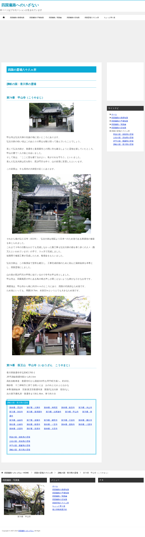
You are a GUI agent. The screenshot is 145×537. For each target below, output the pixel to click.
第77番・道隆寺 (33, 420)
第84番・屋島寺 (68, 424)
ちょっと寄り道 (109, 17)
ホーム (114, 114)
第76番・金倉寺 (16, 420)
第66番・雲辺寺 (16, 407)
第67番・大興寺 (33, 407)
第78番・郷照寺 (50, 420)
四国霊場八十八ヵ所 (92, 17)
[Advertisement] (72, 40)
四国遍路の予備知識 (36, 17)
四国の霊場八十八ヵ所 (43, 473)
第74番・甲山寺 (72, 412)
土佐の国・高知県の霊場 (19, 441)
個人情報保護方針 (59, 509)
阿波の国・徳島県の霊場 (19, 437)
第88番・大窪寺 (50, 429)
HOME (16, 473)
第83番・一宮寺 (50, 424)
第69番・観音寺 (68, 407)
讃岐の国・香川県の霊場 (19, 450)
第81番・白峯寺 (16, 424)
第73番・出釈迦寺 (53, 412)
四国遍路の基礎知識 (17, 17)
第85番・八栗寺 (85, 424)
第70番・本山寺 (85, 407)
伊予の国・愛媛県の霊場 (19, 445)
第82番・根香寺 (33, 424)
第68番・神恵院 (50, 407)
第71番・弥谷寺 (16, 412)
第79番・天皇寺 (68, 420)
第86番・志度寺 (16, 429)
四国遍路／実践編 (55, 17)
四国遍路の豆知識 (73, 17)
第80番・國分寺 (85, 420)
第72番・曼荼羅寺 (34, 412)
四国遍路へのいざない (26, 531)
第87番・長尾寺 (33, 429)
